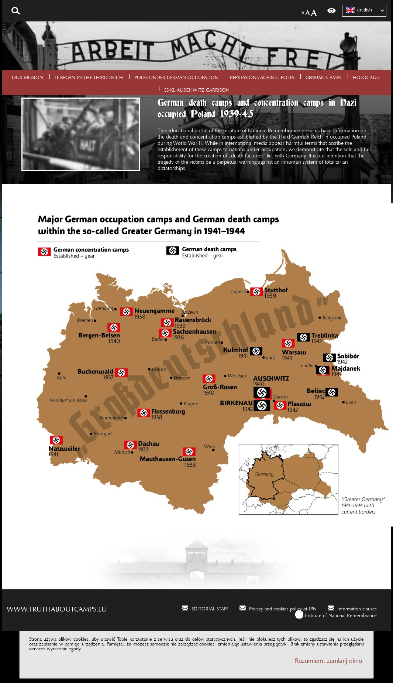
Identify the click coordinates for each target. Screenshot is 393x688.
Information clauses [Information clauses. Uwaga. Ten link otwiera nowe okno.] (357, 607)
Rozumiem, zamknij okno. (329, 659)
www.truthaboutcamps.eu (57, 607)
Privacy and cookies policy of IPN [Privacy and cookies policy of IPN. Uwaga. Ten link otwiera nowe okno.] (283, 607)
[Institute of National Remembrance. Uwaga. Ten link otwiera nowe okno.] (336, 614)
